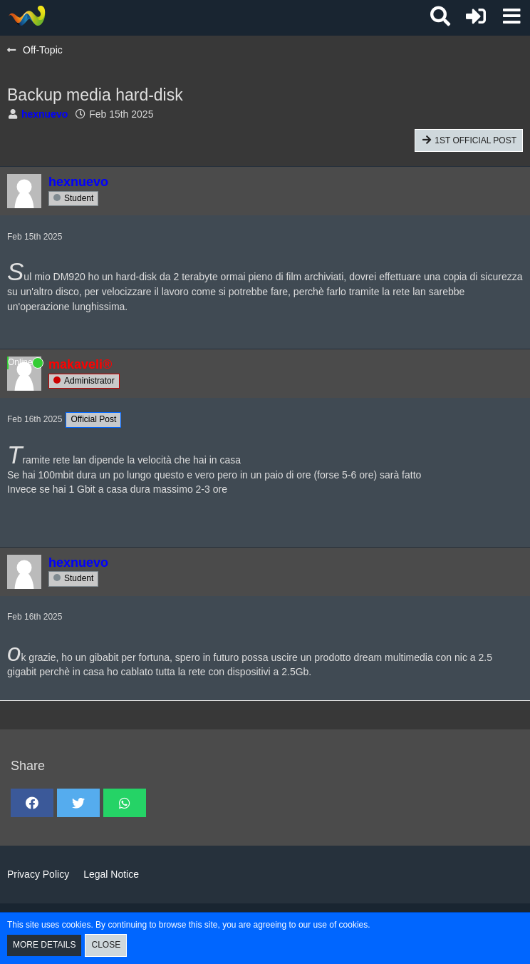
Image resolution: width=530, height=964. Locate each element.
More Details (44, 945)
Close (105, 945)
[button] (511, 16)
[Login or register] (476, 16)
